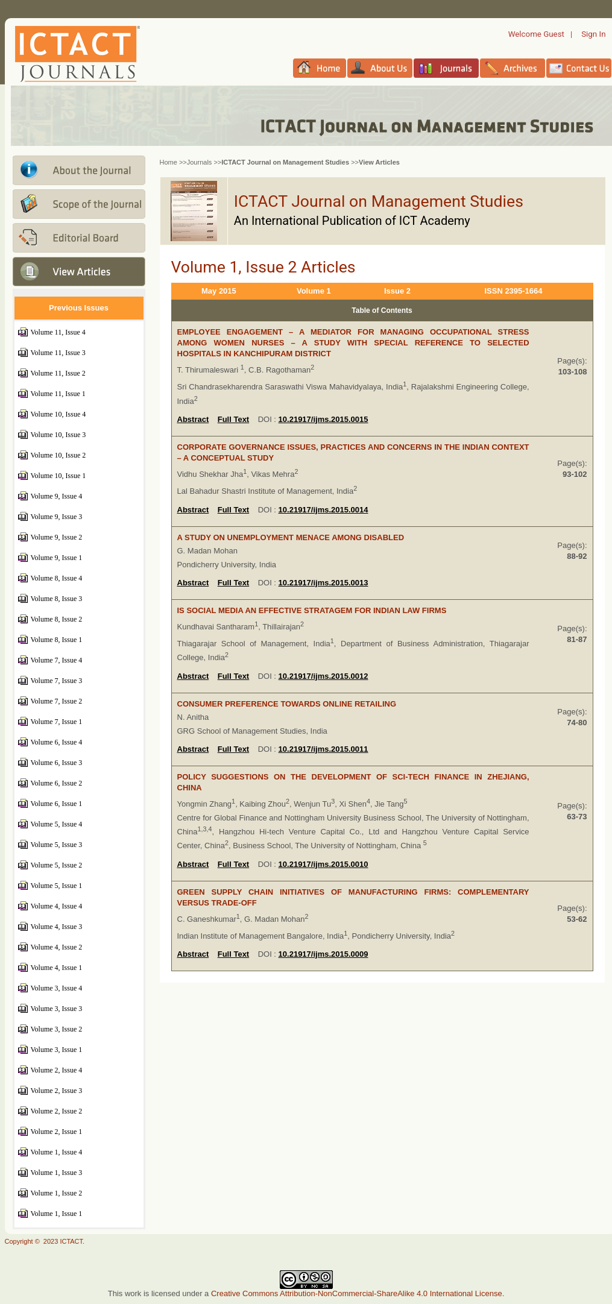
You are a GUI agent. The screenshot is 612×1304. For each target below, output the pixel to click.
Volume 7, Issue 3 (57, 680)
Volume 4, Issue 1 (57, 967)
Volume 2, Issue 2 (57, 1111)
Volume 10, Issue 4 (58, 414)
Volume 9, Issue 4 (57, 496)
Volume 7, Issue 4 (57, 660)
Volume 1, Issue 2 (57, 1193)
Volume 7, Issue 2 (57, 701)
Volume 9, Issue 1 (57, 557)
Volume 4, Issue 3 (57, 926)
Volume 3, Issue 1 (57, 1049)
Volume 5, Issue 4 (57, 824)
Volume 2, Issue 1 (57, 1131)
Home (168, 162)
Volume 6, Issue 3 (57, 762)
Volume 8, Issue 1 (57, 639)
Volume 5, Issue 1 (57, 885)
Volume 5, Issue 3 (57, 844)
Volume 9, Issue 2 (57, 537)
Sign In (593, 34)
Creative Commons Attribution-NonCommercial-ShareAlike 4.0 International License (356, 1293)
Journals (199, 162)
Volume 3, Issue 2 (57, 1029)
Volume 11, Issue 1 (58, 393)
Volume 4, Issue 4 (57, 906)
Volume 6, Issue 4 (57, 742)
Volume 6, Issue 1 (57, 803)
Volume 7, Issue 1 (57, 721)
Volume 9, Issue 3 (57, 516)
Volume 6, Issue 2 (57, 783)
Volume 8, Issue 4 (57, 578)
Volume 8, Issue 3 (57, 598)
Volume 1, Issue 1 (57, 1213)
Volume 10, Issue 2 (58, 455)
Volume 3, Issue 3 (57, 1008)
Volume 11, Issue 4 (58, 332)
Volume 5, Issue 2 (57, 865)
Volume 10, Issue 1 (58, 475)
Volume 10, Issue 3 (58, 434)
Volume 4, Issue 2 (57, 947)
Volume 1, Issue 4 (57, 1152)
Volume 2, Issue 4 (57, 1070)
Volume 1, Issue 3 (57, 1172)
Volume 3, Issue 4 (57, 988)
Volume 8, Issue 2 (57, 619)
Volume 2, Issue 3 (57, 1090)
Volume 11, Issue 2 (58, 373)
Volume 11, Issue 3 (58, 352)
